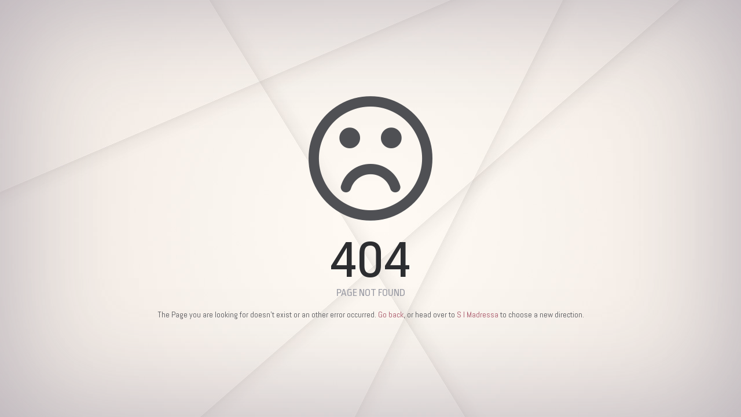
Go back (390, 314)
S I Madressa (477, 314)
